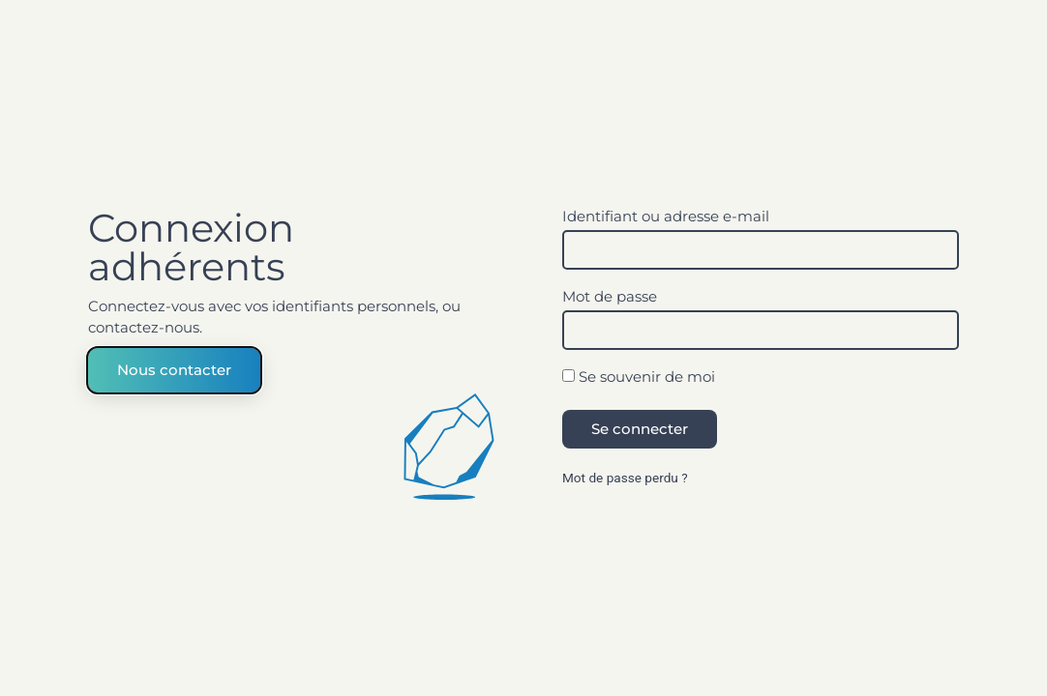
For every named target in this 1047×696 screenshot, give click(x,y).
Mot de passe (609, 297)
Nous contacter (174, 370)
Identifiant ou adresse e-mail (665, 217)
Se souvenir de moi (638, 377)
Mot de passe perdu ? (625, 477)
